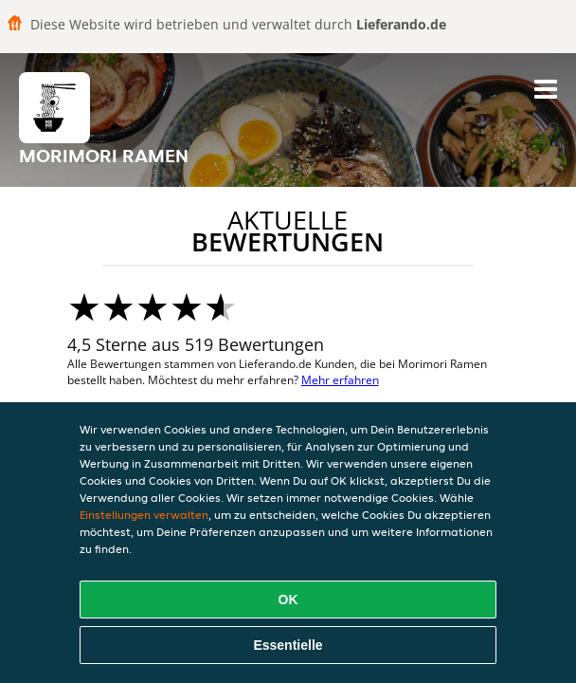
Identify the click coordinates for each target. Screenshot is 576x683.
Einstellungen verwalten (144, 515)
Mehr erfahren (340, 380)
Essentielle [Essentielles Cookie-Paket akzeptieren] (287, 645)
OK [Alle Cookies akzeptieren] (288, 599)
